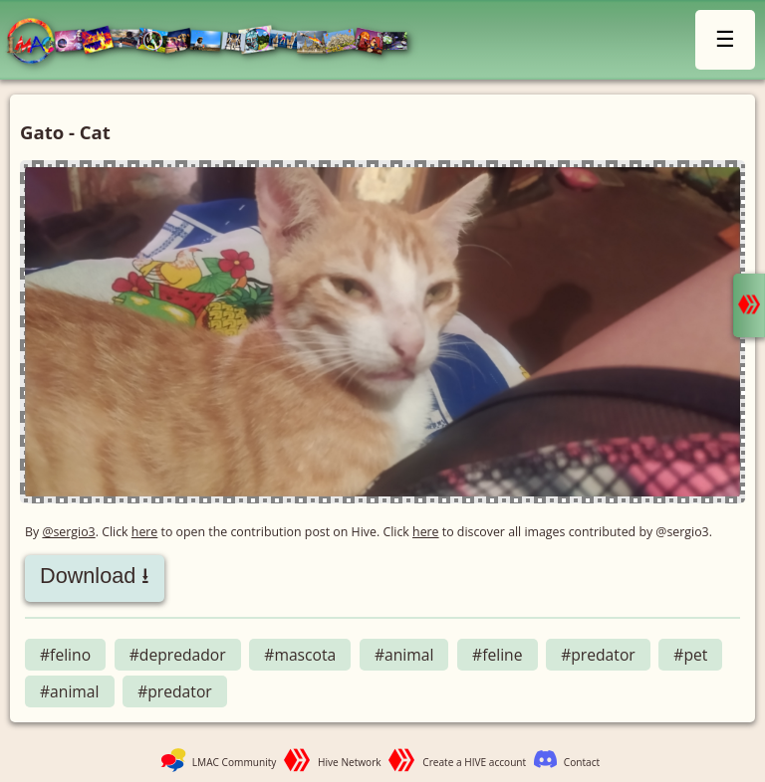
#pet (690, 655)
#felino (65, 655)
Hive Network (350, 762)
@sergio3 (68, 531)
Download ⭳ (94, 575)
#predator (598, 655)
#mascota (300, 655)
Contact (582, 762)
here (144, 531)
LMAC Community (234, 762)
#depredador (177, 655)
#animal (404, 655)
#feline (497, 655)
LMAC (216, 42)
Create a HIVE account (474, 762)
